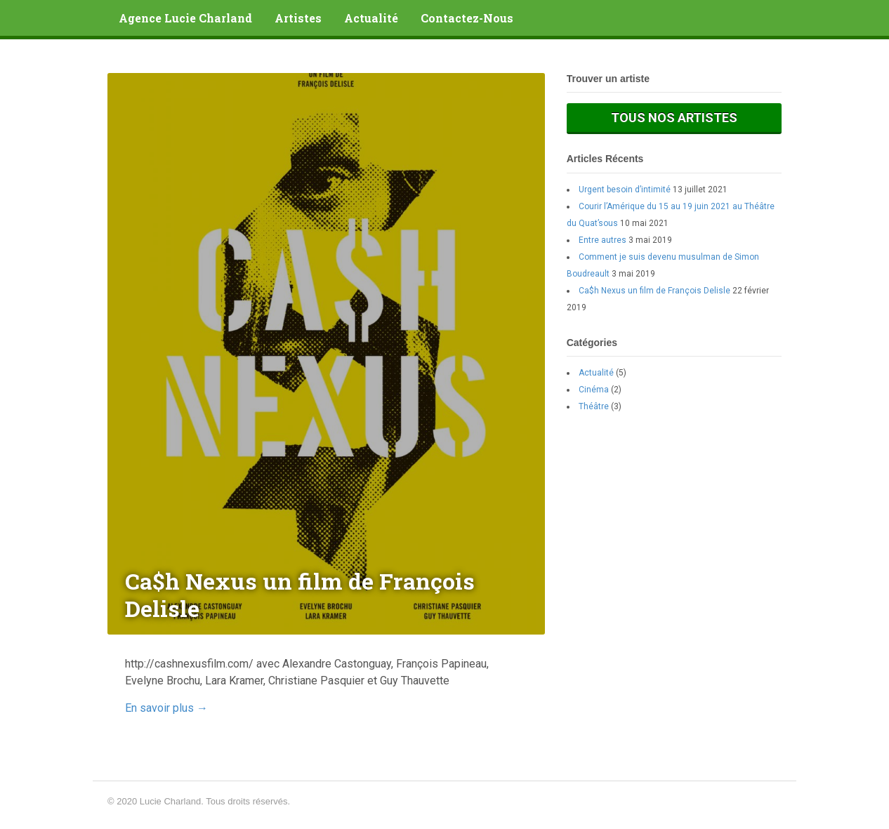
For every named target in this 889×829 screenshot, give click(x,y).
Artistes (298, 18)
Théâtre (594, 406)
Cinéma (594, 389)
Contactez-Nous (467, 18)
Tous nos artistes (674, 117)
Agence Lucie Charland (185, 18)
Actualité (371, 18)
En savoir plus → (166, 708)
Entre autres (602, 240)
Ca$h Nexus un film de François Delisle (654, 291)
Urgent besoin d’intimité (625, 189)
